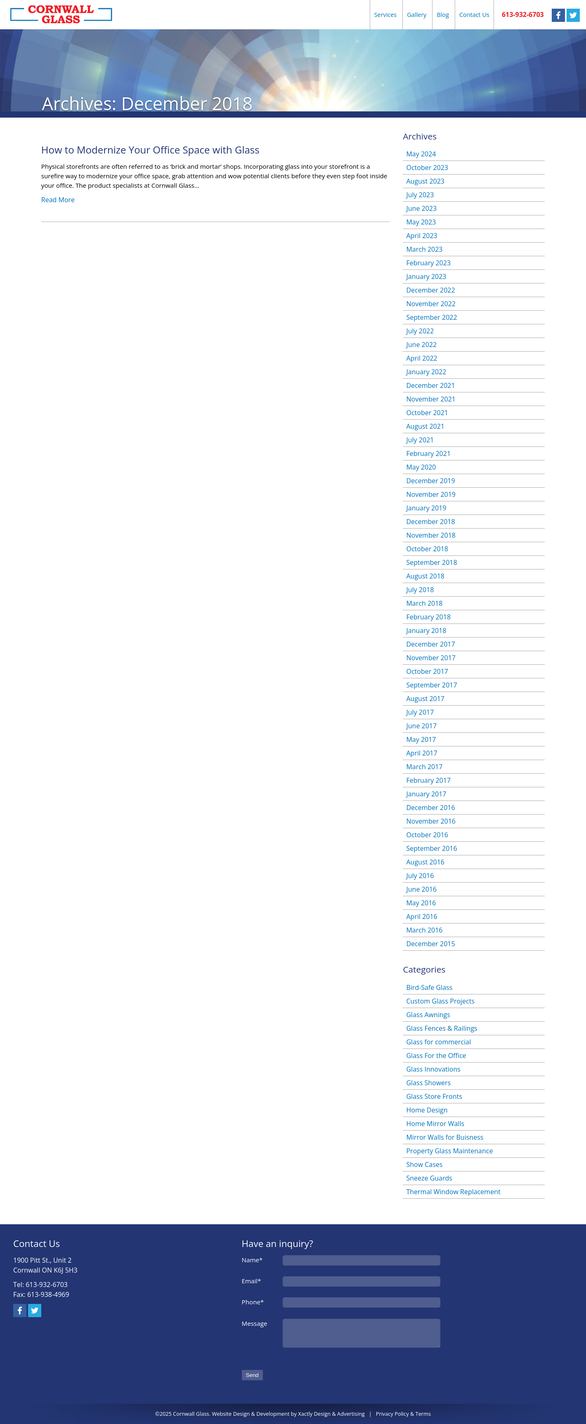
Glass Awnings (428, 1014)
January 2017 (426, 793)
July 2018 (420, 589)
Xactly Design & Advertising (331, 1413)
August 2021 (425, 426)
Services (385, 15)
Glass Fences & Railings (441, 1028)
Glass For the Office (436, 1055)
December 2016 (430, 807)
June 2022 (421, 344)
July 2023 (420, 194)
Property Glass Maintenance (449, 1150)
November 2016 (431, 821)
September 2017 (431, 685)
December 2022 (430, 290)
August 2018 (425, 576)
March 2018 (424, 603)
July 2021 (420, 439)
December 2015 (430, 943)
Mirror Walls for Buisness (444, 1137)
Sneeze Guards (429, 1178)
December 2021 (430, 385)
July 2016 (420, 875)
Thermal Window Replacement (453, 1191)
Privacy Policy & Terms (403, 1413)
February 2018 (428, 616)
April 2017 (421, 753)
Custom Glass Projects (440, 1001)
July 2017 (420, 712)
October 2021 (427, 412)
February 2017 (428, 780)
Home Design (426, 1110)
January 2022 (426, 371)
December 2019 (430, 480)
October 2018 (427, 548)
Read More (58, 199)
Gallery (416, 15)
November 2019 (431, 494)
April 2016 (421, 916)
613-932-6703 (523, 14)
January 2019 (426, 507)
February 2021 (428, 453)
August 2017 (425, 698)
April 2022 (421, 358)
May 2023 (421, 222)
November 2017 (431, 657)
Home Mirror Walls (435, 1123)
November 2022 (431, 303)
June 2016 (421, 889)
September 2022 (431, 317)
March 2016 (424, 930)
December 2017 (430, 644)
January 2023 (426, 276)
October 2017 (427, 671)
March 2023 (424, 249)
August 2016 (425, 862)
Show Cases (424, 1164)
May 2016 (421, 902)
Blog (443, 15)
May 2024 (421, 153)
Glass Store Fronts (434, 1096)
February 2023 (428, 262)
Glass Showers (428, 1082)
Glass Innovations (433, 1069)
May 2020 (421, 467)
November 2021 (431, 399)
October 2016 (427, 834)
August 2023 (425, 181)
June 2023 (421, 208)
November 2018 (431, 535)
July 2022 (420, 330)
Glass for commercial (438, 1041)
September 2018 (431, 562)
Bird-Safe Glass (429, 987)
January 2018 (426, 630)
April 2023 (421, 235)
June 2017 (421, 725)
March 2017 (424, 766)
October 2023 (427, 167)
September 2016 (431, 848)
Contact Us (474, 15)
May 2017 (421, 739)
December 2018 (430, 521)
